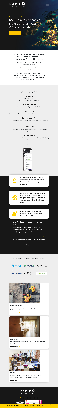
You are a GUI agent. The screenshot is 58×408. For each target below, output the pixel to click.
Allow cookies (46, 406)
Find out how (15, 33)
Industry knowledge (29, 104)
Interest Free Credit (28, 111)
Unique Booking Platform (29, 118)
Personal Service (29, 135)
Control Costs (29, 126)
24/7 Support (29, 96)
